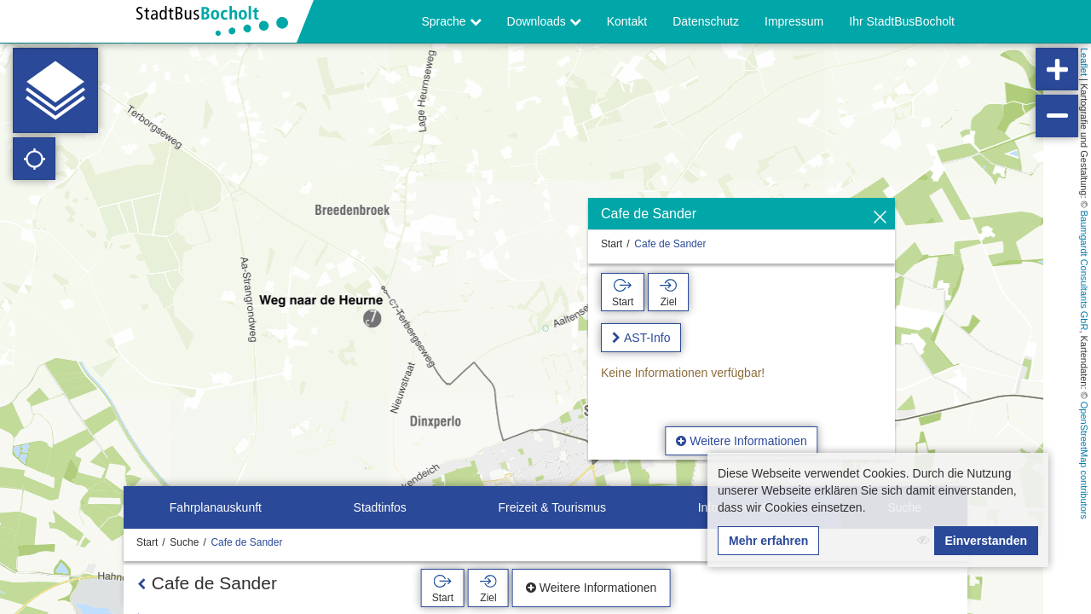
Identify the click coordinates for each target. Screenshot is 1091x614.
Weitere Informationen (741, 441)
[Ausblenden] (880, 218)
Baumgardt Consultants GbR (1084, 271)
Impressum (794, 21)
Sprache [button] (452, 21)
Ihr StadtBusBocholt (902, 21)
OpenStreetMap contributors (1084, 460)
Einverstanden (986, 540)
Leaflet (1084, 62)
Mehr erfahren (768, 540)
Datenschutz (705, 21)
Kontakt (627, 21)
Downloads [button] (544, 21)
